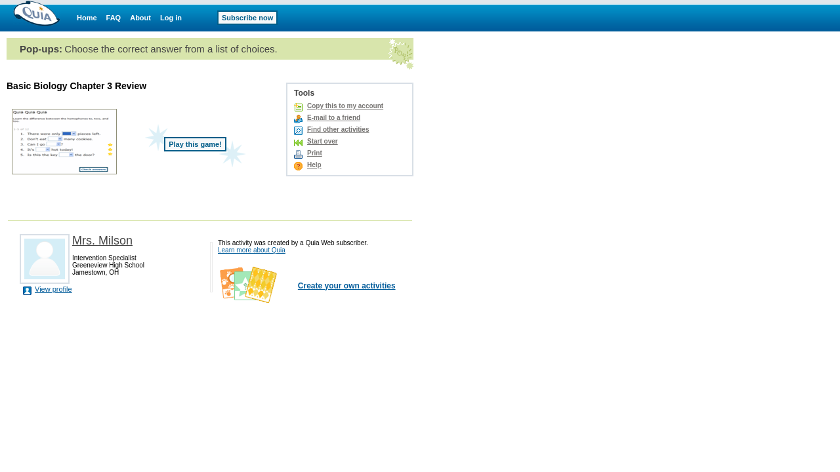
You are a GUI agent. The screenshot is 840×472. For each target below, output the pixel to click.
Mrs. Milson (102, 240)
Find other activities (338, 129)
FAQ (113, 18)
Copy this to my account (345, 105)
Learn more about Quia (251, 250)
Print (314, 153)
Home (87, 18)
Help (314, 164)
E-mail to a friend (333, 117)
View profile (53, 289)
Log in (171, 18)
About (140, 18)
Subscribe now (247, 18)
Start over (322, 141)
